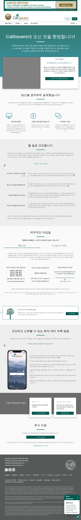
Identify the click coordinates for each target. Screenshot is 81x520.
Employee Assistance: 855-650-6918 (16, 461)
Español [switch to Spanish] (14, 475)
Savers (18, 23)
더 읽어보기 (72, 313)
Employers (8, 23)
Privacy (31, 480)
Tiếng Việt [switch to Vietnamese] (36, 475)
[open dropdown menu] (13, 23)
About (26, 23)
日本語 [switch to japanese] (64, 475)
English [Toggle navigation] (73, 23)
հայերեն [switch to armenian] (50, 475)
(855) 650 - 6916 (65, 281)
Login (74, 19)
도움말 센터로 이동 (40, 446)
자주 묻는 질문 (40, 437)
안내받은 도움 (65, 413)
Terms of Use (22, 480)
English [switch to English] (7, 475)
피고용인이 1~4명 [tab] (58, 245)
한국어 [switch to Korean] (28, 475)
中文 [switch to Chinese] (43, 475)
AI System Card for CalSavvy (14, 482)
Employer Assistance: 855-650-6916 (16, 458)
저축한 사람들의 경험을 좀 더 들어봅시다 (29, 344)
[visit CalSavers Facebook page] (10, 469)
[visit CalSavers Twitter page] (6, 469)
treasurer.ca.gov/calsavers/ (14, 465)
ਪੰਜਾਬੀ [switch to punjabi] (70, 475)
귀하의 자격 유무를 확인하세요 (59, 78)
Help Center (34, 23)
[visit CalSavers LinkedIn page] (13, 469)
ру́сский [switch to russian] (57, 475)
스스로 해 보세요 (40, 413)
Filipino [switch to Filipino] (22, 475)
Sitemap (47, 480)
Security (39, 480)
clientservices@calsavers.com (65, 278)
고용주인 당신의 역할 (25, 164)
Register (68, 19)
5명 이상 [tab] (22, 245)
